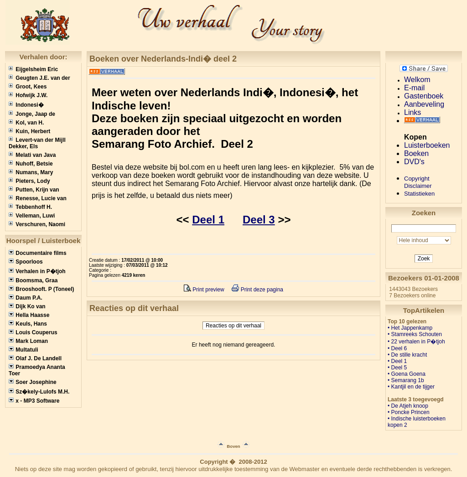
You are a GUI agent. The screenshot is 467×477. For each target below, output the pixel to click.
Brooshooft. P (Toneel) (41, 289)
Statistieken (419, 193)
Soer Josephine (33, 382)
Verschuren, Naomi (37, 224)
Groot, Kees (28, 86)
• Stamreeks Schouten (415, 334)
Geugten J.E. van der (39, 78)
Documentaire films (38, 253)
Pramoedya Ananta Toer (37, 370)
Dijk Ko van (27, 306)
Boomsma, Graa (33, 280)
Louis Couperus (33, 332)
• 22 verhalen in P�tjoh (416, 341)
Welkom (417, 79)
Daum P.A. (25, 298)
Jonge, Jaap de (32, 114)
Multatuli (23, 350)
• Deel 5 (397, 367)
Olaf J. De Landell (35, 358)
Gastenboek (423, 96)
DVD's (414, 162)
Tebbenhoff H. (30, 207)
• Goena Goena (406, 374)
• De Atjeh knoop (408, 406)
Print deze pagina (257, 289)
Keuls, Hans (28, 324)
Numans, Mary (31, 172)
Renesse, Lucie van (38, 198)
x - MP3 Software (34, 401)
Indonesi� (26, 105)
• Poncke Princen (409, 412)
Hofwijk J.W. (28, 95)
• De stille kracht (407, 355)
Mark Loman (28, 341)
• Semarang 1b (406, 380)
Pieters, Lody (29, 181)
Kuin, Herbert (29, 131)
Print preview (204, 289)
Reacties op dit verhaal (233, 325)
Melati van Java (32, 155)
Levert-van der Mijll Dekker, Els (37, 143)
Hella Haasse (29, 315)
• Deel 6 (397, 348)
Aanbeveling (424, 104)
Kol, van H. (26, 122)
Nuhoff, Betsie (31, 164)
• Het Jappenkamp (410, 328)
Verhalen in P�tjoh (37, 271)
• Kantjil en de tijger (411, 387)
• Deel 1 (397, 361)
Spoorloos (26, 262)
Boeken (416, 153)
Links (412, 112)
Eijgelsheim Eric (33, 69)
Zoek (424, 258)
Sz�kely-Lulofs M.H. (39, 392)
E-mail (414, 88)
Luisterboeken (427, 145)
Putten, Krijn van (34, 190)
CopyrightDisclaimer (418, 182)
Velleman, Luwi (32, 216)
